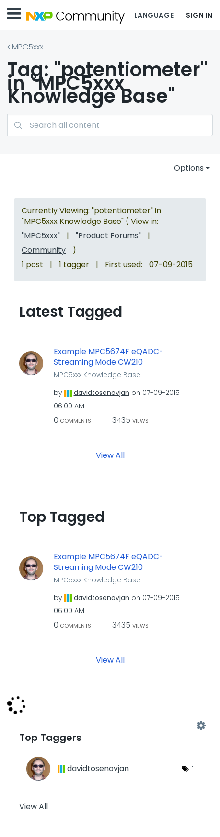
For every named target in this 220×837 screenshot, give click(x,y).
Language (154, 15)
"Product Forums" (108, 235)
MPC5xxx (27, 46)
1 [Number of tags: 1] (193, 769)
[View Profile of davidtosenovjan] (101, 392)
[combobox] (110, 125)
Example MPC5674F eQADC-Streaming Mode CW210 (108, 357)
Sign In (199, 15)
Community (44, 250)
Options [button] (189, 167)
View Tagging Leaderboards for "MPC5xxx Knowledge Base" (110, 726)
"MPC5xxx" (41, 235)
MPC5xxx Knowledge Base (97, 375)
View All (110, 454)
